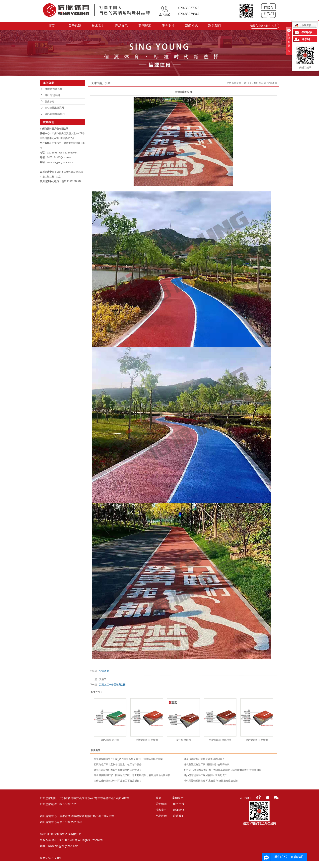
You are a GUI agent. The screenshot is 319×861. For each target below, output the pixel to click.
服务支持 (168, 25)
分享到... (306, 39)
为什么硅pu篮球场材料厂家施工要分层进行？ (118, 780)
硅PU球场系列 (52, 95)
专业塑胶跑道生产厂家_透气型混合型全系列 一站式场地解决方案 (128, 759)
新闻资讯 (191, 25)
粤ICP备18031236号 (64, 840)
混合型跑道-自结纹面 (257, 740)
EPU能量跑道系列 (54, 107)
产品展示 (121, 25)
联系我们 (215, 25)
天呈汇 (58, 858)
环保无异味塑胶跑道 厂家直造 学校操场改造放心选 (211, 780)
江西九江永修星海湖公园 (112, 684)
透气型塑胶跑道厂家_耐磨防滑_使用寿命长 (206, 764)
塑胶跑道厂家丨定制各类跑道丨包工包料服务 (118, 764)
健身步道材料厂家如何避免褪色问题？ (204, 759)
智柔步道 (49, 101)
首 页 (246, 83)
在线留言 (307, 32)
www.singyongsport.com (63, 846)
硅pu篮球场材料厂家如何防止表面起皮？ (205, 775)
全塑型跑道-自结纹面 (147, 740)
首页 (51, 25)
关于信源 (75, 25)
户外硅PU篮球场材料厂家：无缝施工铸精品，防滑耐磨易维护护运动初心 (222, 769)
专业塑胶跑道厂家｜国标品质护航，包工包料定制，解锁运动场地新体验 (132, 775)
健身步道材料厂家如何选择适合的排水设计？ (118, 769)
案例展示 (145, 25)
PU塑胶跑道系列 (53, 89)
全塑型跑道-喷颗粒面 (220, 740)
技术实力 (98, 25)
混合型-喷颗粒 (183, 740)
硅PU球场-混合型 (110, 740)
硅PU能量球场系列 (55, 113)
